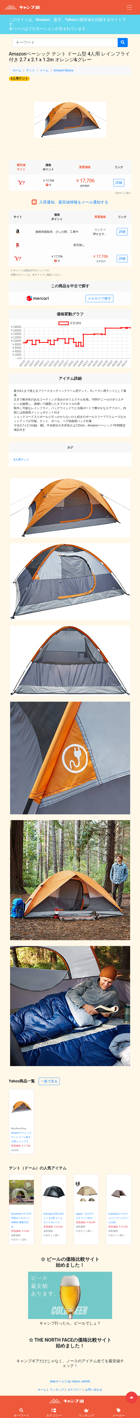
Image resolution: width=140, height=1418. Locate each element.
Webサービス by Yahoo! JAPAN (70, 1381)
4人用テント (19, 78)
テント (30, 70)
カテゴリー (74, 1389)
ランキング (57, 1389)
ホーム (17, 70)
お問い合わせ (93, 1389)
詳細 (119, 182)
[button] (18, 120)
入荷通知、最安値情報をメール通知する (73, 202)
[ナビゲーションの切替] (129, 7)
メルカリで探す (99, 298)
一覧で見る (49, 1081)
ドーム (44, 70)
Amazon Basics (63, 70)
